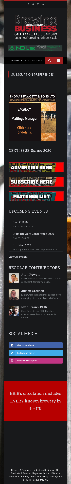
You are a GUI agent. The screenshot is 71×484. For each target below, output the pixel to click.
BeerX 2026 (20, 222)
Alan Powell (30, 275)
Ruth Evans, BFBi (34, 307)
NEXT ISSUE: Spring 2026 (30, 150)
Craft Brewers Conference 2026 (33, 233)
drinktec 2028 (22, 245)
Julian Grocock (32, 291)
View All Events (18, 256)
